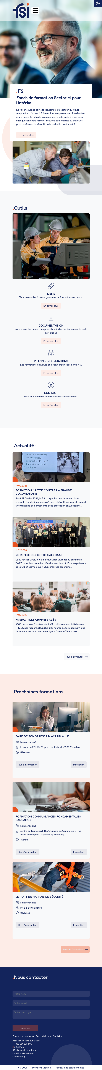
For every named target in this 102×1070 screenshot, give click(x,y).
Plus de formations (75, 949)
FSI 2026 (23, 1067)
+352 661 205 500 (23, 1043)
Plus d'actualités (77, 656)
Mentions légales (41, 1067)
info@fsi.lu (19, 1047)
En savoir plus (26, 134)
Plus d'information (27, 764)
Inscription (78, 764)
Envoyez (25, 1027)
